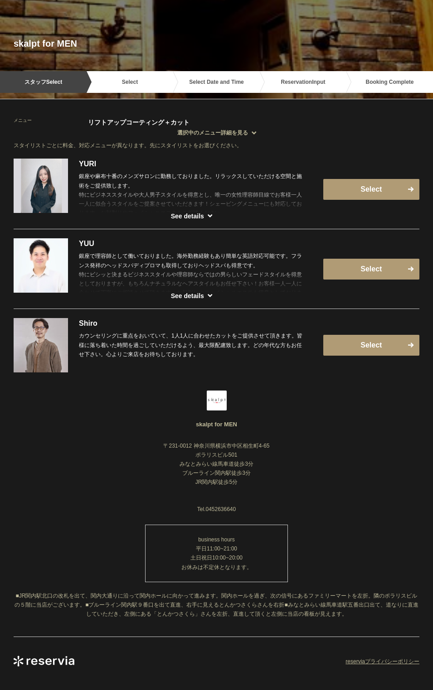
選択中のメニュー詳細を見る (212, 133)
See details (187, 216)
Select (371, 189)
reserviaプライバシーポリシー (382, 661)
